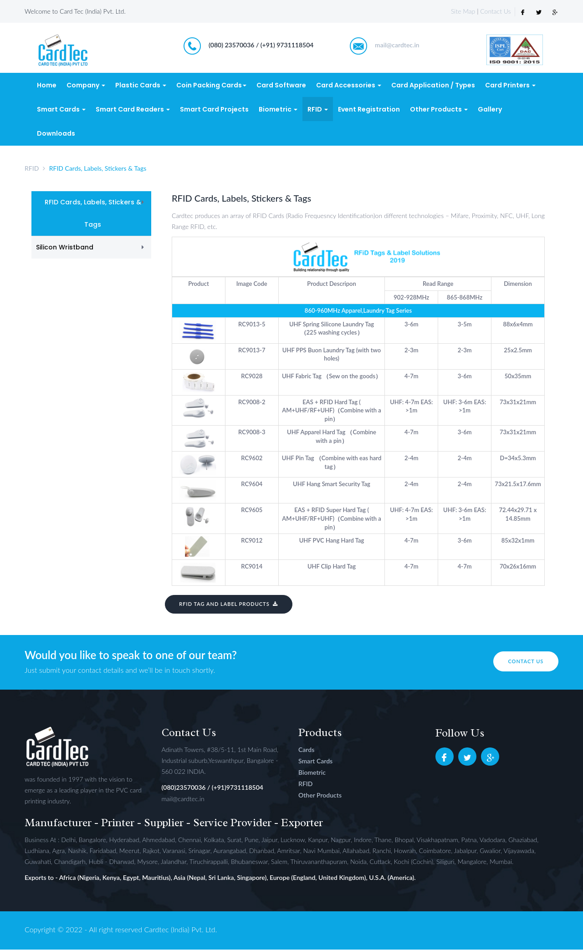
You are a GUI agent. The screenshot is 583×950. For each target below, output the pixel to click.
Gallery (490, 109)
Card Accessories (348, 86)
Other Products (439, 109)
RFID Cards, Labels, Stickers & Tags (93, 214)
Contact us (523, 662)
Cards (306, 750)
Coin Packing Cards (211, 86)
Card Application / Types (433, 86)
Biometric (278, 109)
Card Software (281, 86)
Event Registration (369, 109)
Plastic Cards (140, 86)
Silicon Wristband (64, 248)
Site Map (463, 11)
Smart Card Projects (214, 109)
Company (85, 86)
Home (46, 86)
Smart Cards (61, 109)
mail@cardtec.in (397, 46)
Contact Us (495, 11)
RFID (317, 109)
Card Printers (510, 86)
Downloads (56, 133)
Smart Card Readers (133, 109)
